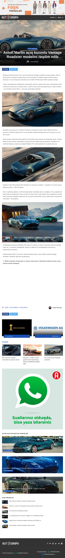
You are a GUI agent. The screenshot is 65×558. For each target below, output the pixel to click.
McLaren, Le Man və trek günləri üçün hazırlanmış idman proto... (26, 506)
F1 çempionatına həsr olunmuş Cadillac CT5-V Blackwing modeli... (26, 515)
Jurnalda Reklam (41, 551)
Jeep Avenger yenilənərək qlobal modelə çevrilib (22, 525)
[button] (61, 203)
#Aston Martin (23, 307)
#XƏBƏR (7, 307)
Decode (15, 553)
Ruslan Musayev (35, 61)
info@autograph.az (49, 554)
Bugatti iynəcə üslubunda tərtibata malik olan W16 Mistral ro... (25, 520)
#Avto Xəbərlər (32, 48)
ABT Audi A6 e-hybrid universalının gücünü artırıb (22, 501)
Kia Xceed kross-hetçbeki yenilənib (18, 510)
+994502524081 (55, 551)
